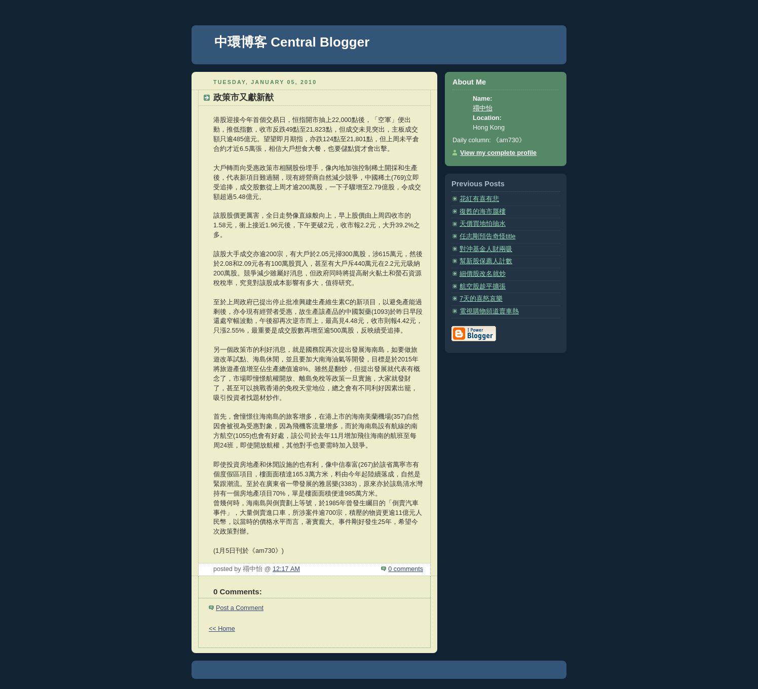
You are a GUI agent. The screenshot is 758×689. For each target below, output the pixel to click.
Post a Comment (239, 608)
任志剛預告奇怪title (488, 236)
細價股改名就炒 (483, 273)
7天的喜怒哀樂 (481, 298)
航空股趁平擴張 (483, 286)
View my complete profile (498, 152)
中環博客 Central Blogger (291, 42)
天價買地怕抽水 (483, 223)
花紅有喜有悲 (479, 198)
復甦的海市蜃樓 (483, 211)
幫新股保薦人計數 (486, 261)
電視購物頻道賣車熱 (489, 311)
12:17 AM (286, 569)
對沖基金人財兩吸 (486, 249)
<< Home (222, 628)
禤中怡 (482, 108)
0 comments (405, 569)
